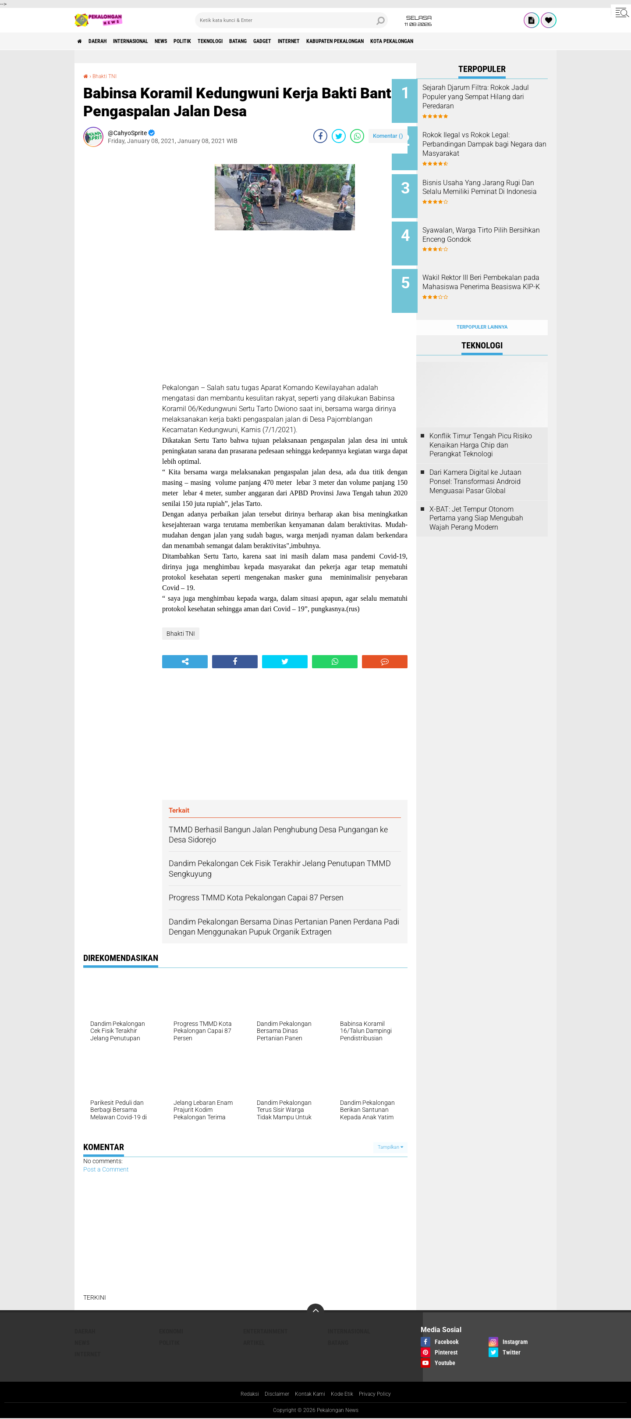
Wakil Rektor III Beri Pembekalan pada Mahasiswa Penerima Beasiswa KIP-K (494, 274)
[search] (291, 20)
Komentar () (388, 136)
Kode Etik (345, 1394)
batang (284, 41)
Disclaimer (272, 1394)
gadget (315, 41)
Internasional (147, 41)
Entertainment (265, 1331)
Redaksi (241, 1394)
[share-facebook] (320, 136)
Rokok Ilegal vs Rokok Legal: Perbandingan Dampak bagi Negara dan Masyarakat (490, 141)
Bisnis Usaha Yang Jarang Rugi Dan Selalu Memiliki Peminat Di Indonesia (488, 185)
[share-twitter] (339, 136)
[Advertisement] (118, 285)
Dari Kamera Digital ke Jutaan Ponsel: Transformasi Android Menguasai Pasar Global (475, 462)
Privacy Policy (382, 1394)
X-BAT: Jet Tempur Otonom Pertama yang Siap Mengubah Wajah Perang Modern (476, 498)
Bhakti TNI (107, 75)
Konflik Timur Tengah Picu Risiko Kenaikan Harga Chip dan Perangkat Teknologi (480, 425)
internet (348, 41)
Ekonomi (171, 1331)
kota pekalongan (473, 41)
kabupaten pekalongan (405, 41)
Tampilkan (390, 1147)
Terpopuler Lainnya (482, 308)
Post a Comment (106, 1169)
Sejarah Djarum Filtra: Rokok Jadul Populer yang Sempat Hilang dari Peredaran (490, 96)
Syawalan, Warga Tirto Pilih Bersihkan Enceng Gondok (489, 225)
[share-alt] (185, 661)
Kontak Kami (308, 1394)
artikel (254, 1342)
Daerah (105, 41)
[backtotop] (315, 1312)
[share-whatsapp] (357, 136)
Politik (214, 41)
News (186, 41)
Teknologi (249, 41)
